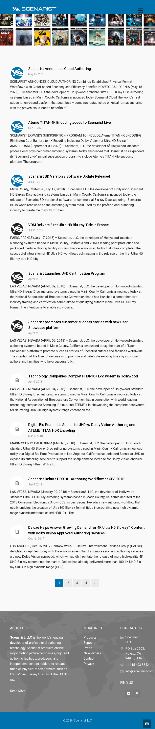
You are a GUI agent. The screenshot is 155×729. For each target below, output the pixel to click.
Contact (89, 658)
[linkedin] (128, 693)
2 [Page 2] (68, 583)
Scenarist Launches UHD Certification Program (66, 273)
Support (89, 643)
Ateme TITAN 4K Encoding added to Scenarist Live (69, 122)
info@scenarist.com (139, 671)
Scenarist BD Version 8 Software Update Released (69, 176)
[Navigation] (140, 11)
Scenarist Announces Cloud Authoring (59, 69)
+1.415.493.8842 (137, 665)
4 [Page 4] (86, 583)
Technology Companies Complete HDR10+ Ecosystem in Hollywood (83, 376)
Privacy (89, 664)
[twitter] (136, 693)
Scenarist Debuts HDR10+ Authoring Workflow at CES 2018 (76, 479)
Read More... (18, 691)
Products (90, 637)
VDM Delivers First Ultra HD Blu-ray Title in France (68, 225)
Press (88, 648)
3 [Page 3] (77, 583)
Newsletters (92, 653)
